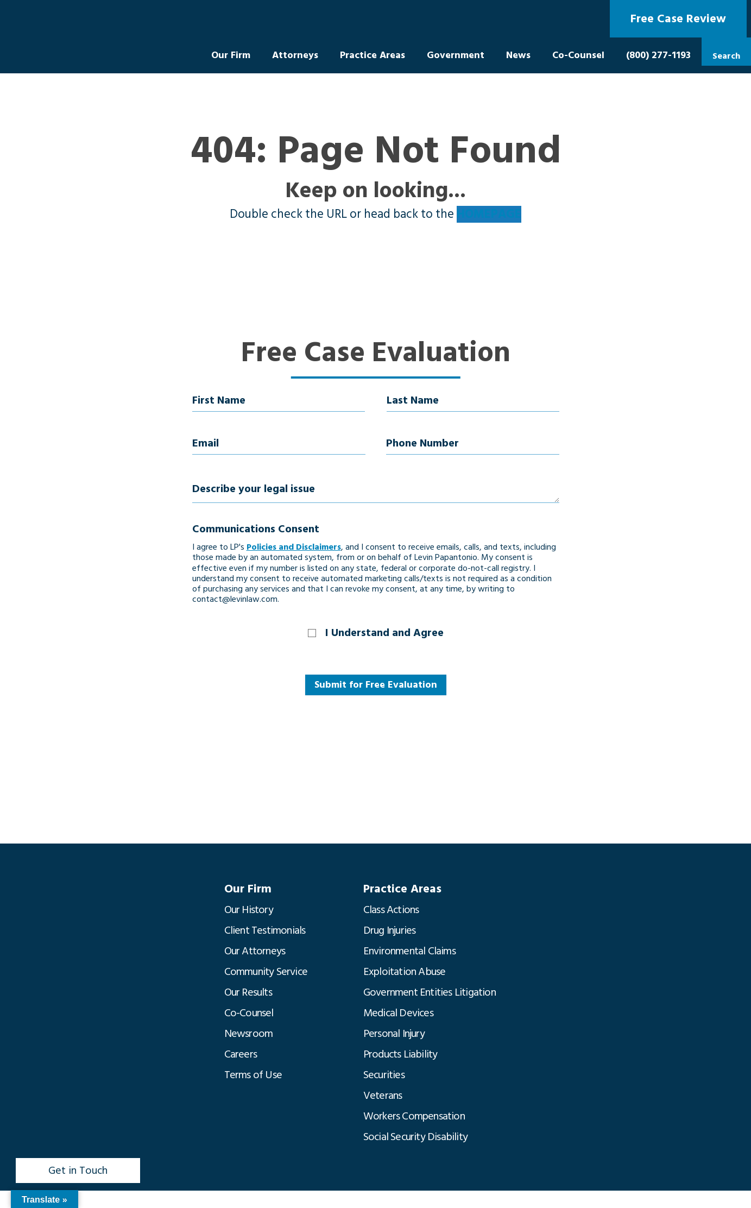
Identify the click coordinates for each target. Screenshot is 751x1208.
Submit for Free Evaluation (375, 684)
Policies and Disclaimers (294, 547)
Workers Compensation (414, 1116)
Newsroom (248, 1033)
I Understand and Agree (384, 632)
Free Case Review (678, 18)
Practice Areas (372, 55)
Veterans (382, 1095)
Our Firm (230, 55)
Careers (240, 1054)
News (518, 55)
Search (726, 56)
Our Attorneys (255, 951)
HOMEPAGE (489, 214)
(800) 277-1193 (658, 55)
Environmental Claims (409, 951)
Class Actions (391, 909)
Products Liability (400, 1054)
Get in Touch (78, 1170)
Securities (384, 1075)
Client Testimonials (265, 930)
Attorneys (295, 55)
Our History (248, 909)
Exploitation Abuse (404, 971)
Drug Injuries (389, 930)
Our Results (248, 992)
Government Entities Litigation (429, 992)
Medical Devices (398, 1013)
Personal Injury (394, 1033)
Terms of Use (253, 1075)
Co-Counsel (578, 55)
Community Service (265, 971)
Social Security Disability (415, 1136)
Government (455, 55)
